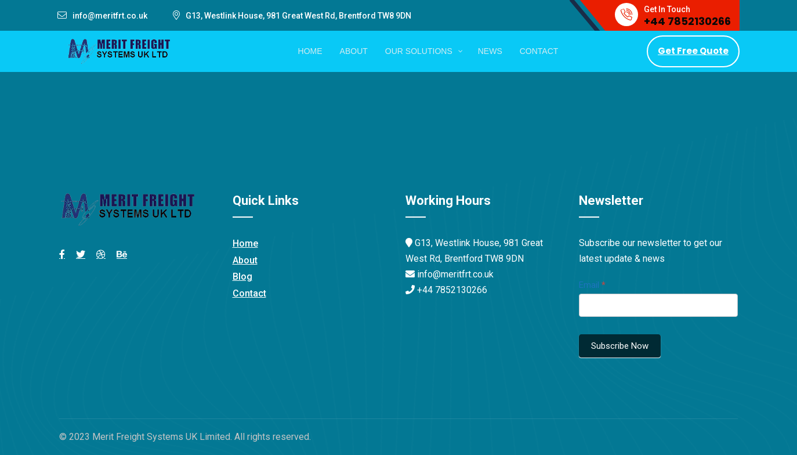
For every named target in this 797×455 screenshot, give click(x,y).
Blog (242, 276)
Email (592, 285)
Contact (249, 293)
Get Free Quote (693, 51)
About (245, 260)
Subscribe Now (620, 346)
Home (245, 243)
